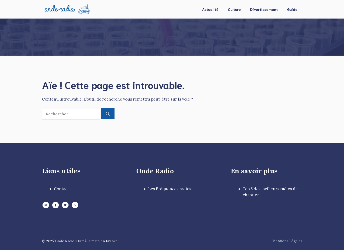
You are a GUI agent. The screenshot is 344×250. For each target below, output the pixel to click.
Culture (234, 9)
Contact (61, 188)
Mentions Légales (287, 241)
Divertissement (264, 9)
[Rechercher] (108, 113)
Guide (292, 9)
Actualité (210, 9)
